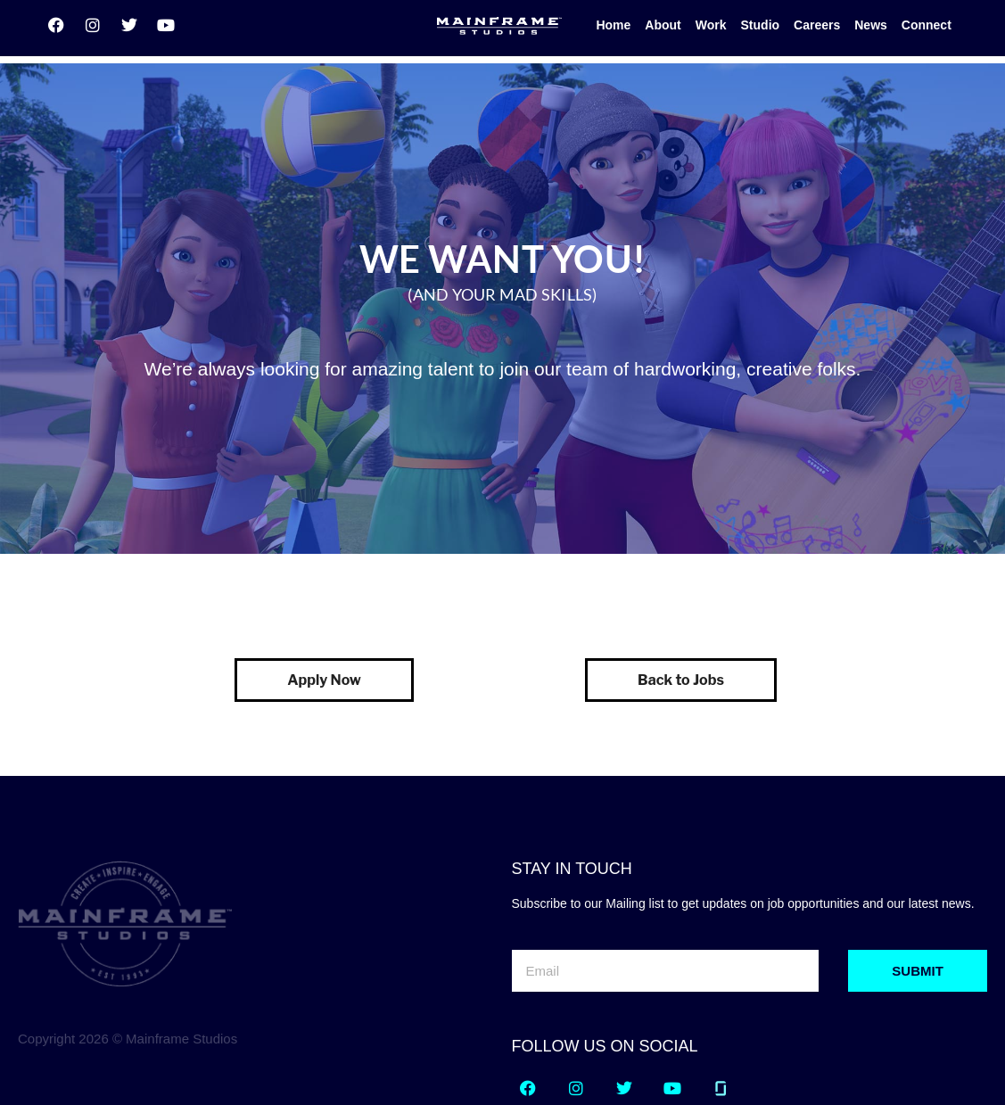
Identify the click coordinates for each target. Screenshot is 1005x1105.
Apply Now (324, 596)
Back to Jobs (681, 596)
